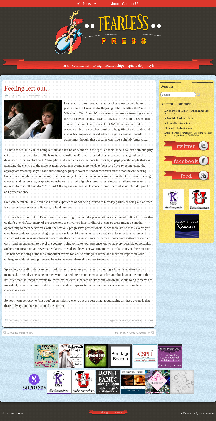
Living (97, 65)
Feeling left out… (28, 88)
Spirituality (135, 65)
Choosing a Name (182, 123)
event (131, 320)
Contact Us (130, 4)
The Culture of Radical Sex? (18, 332)
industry (138, 320)
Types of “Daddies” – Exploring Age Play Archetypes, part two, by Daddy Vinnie (188, 134)
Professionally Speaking (30, 320)
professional (148, 320)
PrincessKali (23, 95)
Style (151, 65)
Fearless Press (16, 413)
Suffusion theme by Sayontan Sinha (197, 413)
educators (124, 320)
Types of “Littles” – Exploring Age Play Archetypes (186, 112)
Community (80, 65)
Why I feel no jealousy (182, 118)
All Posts (84, 4)
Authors (100, 4)
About (114, 4)
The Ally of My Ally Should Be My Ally (134, 332)
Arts (66, 65)
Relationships (114, 65)
